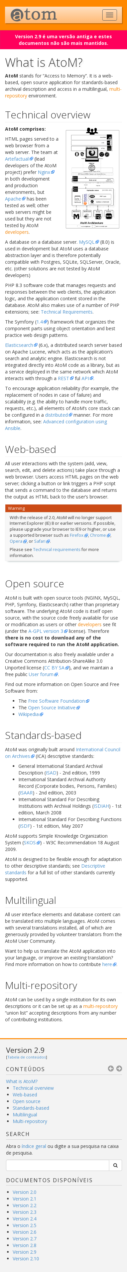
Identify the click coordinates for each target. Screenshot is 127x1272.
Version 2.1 (24, 1199)
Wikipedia (28, 714)
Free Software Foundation (56, 701)
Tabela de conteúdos (26, 1057)
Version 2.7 (24, 1238)
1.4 (39, 322)
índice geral (34, 1146)
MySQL (87, 242)
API (85, 378)
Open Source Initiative (52, 707)
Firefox (77, 535)
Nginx (44, 172)
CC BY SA (54, 667)
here (107, 964)
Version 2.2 (24, 1205)
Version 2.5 (24, 1225)
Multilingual (25, 1114)
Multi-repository (30, 1121)
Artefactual (17, 159)
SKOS (30, 842)
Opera (16, 541)
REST (63, 378)
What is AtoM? (21, 1081)
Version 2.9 (25, 1050)
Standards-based (31, 1108)
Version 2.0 (24, 1192)
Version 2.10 (26, 1258)
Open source (26, 1101)
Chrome (98, 535)
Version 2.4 (24, 1218)
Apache (13, 199)
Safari (39, 541)
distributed (56, 415)
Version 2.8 (24, 1245)
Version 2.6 (24, 1232)
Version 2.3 (24, 1212)
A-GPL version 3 (45, 631)
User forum (41, 674)
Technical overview (33, 1088)
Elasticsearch (19, 345)
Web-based (25, 1094)
